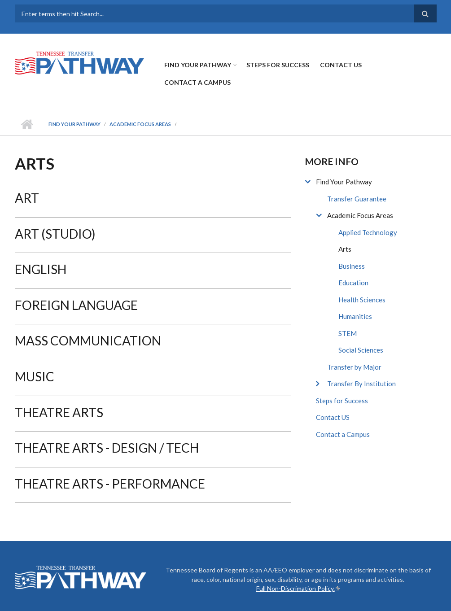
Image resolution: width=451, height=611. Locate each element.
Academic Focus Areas (140, 124)
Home (27, 124)
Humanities (355, 316)
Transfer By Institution (361, 384)
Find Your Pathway (197, 65)
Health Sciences (361, 300)
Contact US (341, 65)
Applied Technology (367, 232)
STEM (347, 333)
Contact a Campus (197, 82)
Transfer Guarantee (356, 199)
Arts (344, 249)
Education (353, 283)
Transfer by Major (354, 367)
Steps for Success (277, 65)
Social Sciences (360, 350)
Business (351, 266)
